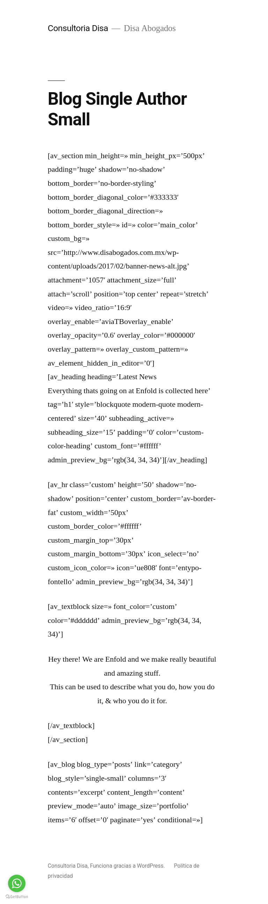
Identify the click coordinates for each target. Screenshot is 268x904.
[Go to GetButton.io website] (17, 897)
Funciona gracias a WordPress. (128, 865)
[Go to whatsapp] (16, 883)
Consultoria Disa (78, 28)
